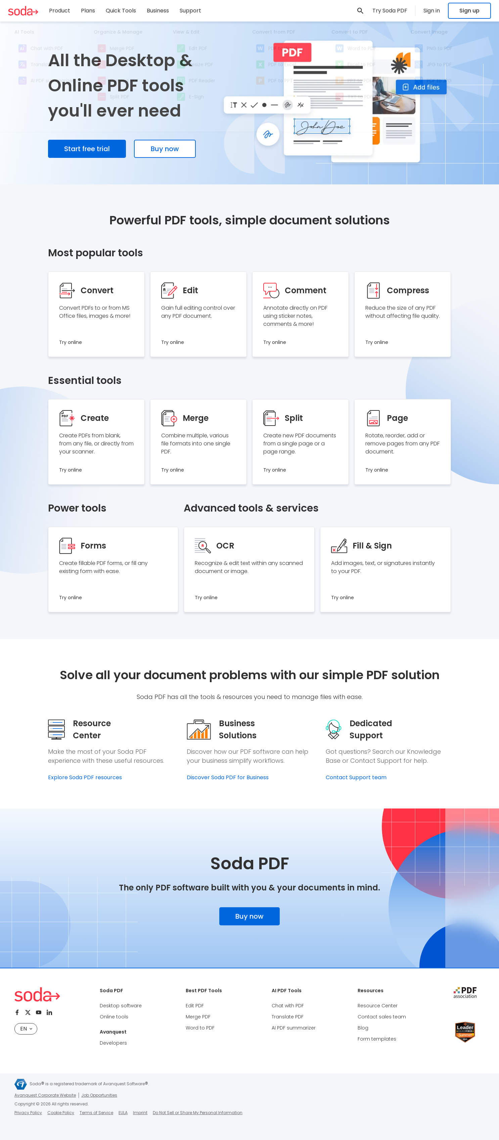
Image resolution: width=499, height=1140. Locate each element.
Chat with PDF (288, 1005)
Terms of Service (96, 1112)
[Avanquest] (20, 1084)
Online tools (114, 1016)
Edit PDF (195, 1005)
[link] (360, 11)
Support (190, 10)
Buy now (165, 149)
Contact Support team (356, 777)
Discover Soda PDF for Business (228, 777)
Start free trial (87, 149)
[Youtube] (39, 1012)
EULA (123, 1112)
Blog (363, 1027)
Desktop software (121, 1005)
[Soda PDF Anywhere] (23, 10)
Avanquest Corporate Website (45, 1095)
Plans (88, 10)
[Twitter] (28, 1012)
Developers (113, 1043)
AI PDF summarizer (294, 1027)
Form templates (377, 1039)
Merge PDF (198, 1016)
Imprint (140, 1112)
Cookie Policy (60, 1112)
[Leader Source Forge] (465, 1024)
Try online (70, 342)
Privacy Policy (28, 1112)
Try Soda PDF (389, 10)
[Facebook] (17, 1012)
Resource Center (378, 1005)
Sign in (431, 10)
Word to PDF (200, 1027)
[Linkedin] (49, 1012)
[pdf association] (465, 992)
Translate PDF (288, 1016)
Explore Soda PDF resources (85, 777)
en (26, 1029)
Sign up (469, 10)
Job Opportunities (99, 1095)
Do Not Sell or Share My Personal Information (197, 1112)
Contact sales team (382, 1016)
